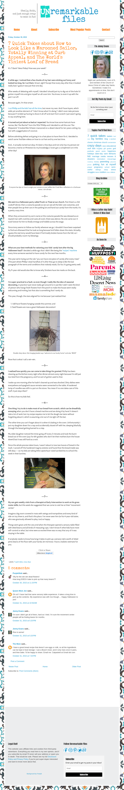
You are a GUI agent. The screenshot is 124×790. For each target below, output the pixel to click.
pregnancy (98, 167)
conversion (112, 142)
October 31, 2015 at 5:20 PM (24, 621)
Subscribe (53, 30)
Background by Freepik (34, 774)
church (104, 142)
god (114, 148)
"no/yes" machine (69, 250)
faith (93, 148)
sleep (106, 170)
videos (112, 172)
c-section (112, 139)
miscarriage (111, 159)
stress (113, 170)
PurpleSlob (17, 573)
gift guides (108, 148)
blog (106, 139)
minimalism (101, 159)
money (96, 162)
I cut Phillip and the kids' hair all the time (25, 108)
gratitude (90, 151)
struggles (91, 172)
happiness (112, 151)
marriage (95, 156)
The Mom (17, 644)
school (107, 167)
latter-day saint (101, 154)
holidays (90, 154)
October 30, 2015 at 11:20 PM (25, 583)
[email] (101, 115)
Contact (106, 30)
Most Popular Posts (80, 30)
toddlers (103, 172)
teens (97, 172)
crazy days (27, 562)
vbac (108, 172)
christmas (97, 142)
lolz (89, 156)
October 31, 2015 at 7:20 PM (24, 656)
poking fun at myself (104, 164)
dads (104, 146)
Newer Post (13, 667)
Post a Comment (17, 661)
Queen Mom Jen (20, 591)
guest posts (101, 151)
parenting (104, 161)
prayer (89, 167)
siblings (98, 170)
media (103, 156)
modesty (90, 162)
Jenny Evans (18, 611)
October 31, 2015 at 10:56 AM (25, 603)
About (34, 30)
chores (90, 142)
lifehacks (112, 154)
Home (17, 30)
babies (109, 136)
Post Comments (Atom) (28, 671)
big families (97, 139)
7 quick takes (18, 562)
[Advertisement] (44, 689)
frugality (99, 148)
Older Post (76, 667)
